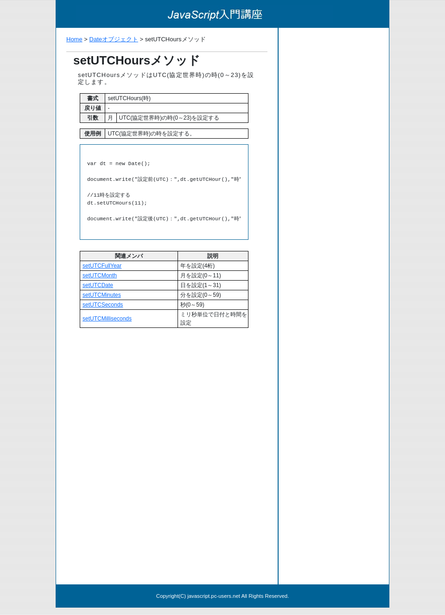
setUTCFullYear (102, 266)
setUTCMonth (100, 275)
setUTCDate (98, 285)
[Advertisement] (167, 398)
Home (74, 39)
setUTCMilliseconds (107, 318)
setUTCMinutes (102, 295)
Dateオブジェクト (113, 39)
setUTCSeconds (103, 304)
